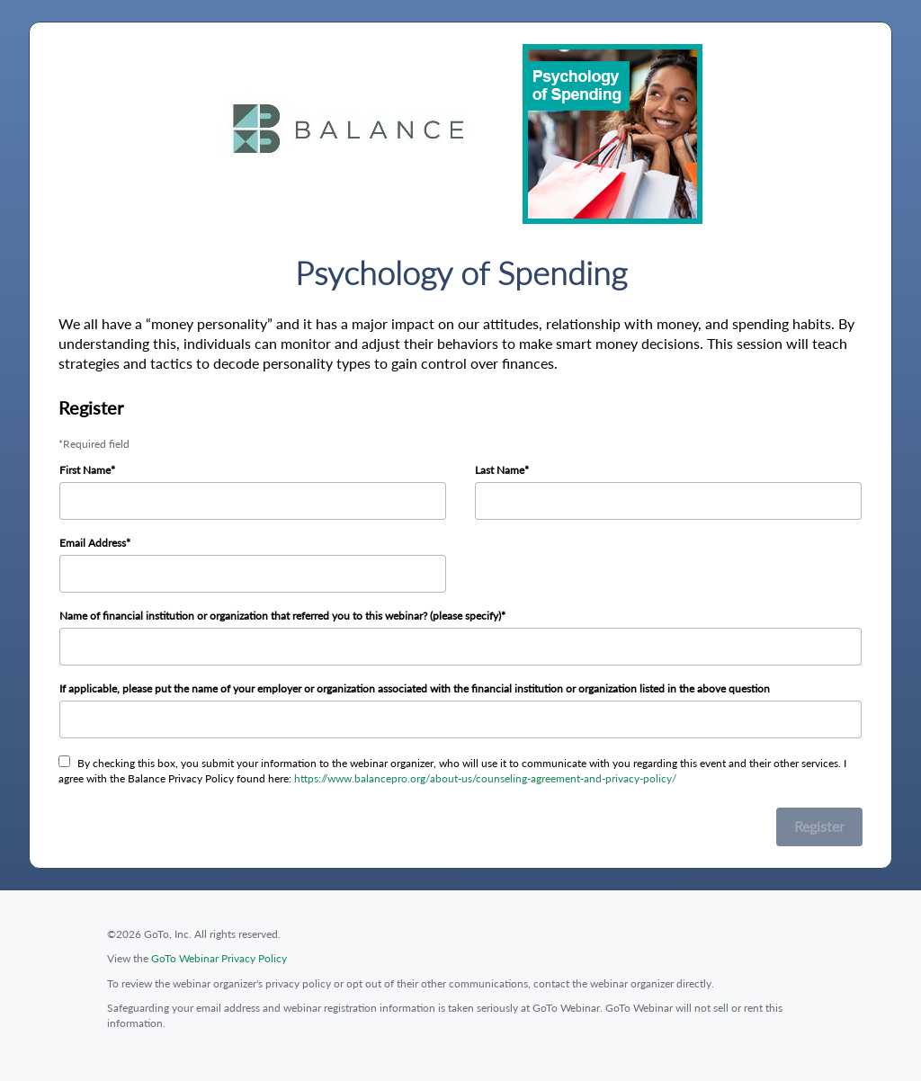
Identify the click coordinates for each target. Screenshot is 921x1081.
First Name (85, 470)
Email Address (92, 542)
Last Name (499, 470)
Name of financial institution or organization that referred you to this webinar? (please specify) (280, 615)
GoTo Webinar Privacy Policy (219, 958)
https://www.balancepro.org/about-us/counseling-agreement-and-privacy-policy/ (485, 778)
